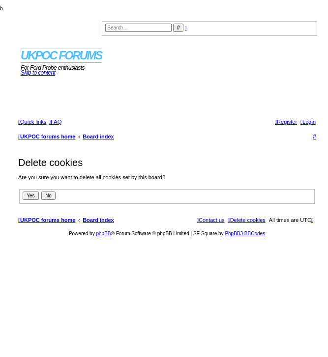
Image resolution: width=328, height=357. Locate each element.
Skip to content (38, 72)
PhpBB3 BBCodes (245, 233)
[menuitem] (55, 122)
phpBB (103, 233)
